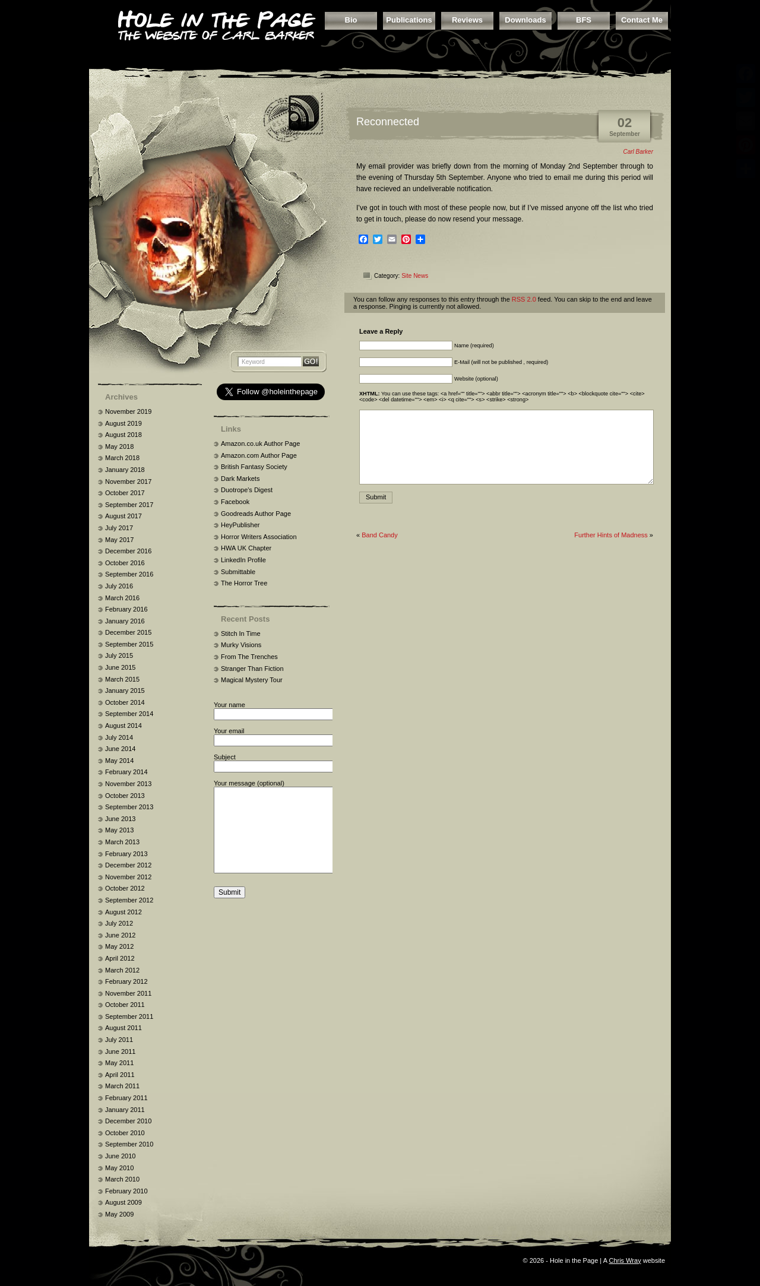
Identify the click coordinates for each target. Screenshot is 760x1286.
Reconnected (387, 122)
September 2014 (129, 713)
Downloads (525, 19)
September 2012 (129, 900)
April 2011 (120, 1074)
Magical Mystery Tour (252, 679)
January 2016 (125, 621)
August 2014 (123, 725)
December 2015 (128, 632)
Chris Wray (625, 1260)
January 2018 (125, 469)
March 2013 (122, 841)
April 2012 (120, 958)
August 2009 (123, 1202)
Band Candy (380, 535)
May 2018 (119, 446)
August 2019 (123, 423)
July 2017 (119, 527)
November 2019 (128, 411)
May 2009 (119, 1214)
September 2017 (129, 504)
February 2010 (126, 1191)
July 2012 (119, 923)
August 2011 (123, 1027)
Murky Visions (241, 644)
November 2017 (128, 481)
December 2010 (128, 1121)
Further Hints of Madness (611, 535)
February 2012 (126, 981)
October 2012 (125, 888)
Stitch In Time (241, 633)
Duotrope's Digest (247, 489)
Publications (409, 19)
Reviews (467, 19)
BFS (583, 19)
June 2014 (120, 748)
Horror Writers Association (259, 536)
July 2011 (119, 1039)
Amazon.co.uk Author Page (260, 443)
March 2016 (122, 597)
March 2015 (122, 679)
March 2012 (122, 970)
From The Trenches (249, 656)
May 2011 (119, 1062)
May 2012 (119, 946)
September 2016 (129, 574)
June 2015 (120, 667)
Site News (414, 276)
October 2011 (125, 1004)
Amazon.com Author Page (259, 455)
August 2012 (123, 912)
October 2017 (125, 492)
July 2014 (119, 737)
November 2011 (128, 993)
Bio (351, 19)
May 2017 (119, 539)
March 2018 (122, 457)
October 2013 (125, 795)
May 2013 (119, 830)
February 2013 (126, 853)
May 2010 (119, 1167)
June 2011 (120, 1051)
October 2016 (125, 562)
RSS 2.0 (524, 299)
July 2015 (119, 655)
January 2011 (125, 1109)
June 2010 (120, 1156)
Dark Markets (240, 478)
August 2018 (123, 434)
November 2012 (128, 876)
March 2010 (122, 1179)
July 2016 (119, 586)
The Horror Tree (244, 583)
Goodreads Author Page (256, 513)
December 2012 (128, 865)
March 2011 (122, 1085)
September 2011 (129, 1016)
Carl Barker (638, 151)
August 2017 (123, 516)
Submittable (238, 571)
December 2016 (128, 551)
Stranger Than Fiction (252, 668)
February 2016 (126, 609)
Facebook (235, 501)
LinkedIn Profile (243, 559)
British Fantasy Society (254, 466)
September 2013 (129, 806)
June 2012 (120, 935)
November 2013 (128, 783)
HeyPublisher (240, 524)
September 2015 (129, 644)
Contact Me (642, 19)
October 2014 (125, 702)
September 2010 (129, 1144)
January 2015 (125, 690)
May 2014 (119, 760)
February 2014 (126, 771)
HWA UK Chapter (246, 548)
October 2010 (125, 1132)
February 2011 (126, 1097)
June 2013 (120, 818)
